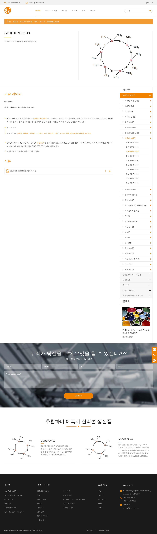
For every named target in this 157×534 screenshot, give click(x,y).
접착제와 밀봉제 (43, 491)
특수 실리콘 (129, 248)
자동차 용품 (41, 499)
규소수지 (125, 285)
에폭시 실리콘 (39, 21)
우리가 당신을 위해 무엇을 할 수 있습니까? (78, 353)
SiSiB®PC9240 (132, 178)
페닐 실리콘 (129, 227)
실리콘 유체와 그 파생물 (131, 275)
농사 (38, 495)
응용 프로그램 (51, 10)
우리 (83, 10)
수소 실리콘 (129, 200)
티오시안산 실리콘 (132, 259)
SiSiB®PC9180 (132, 169)
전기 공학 (40, 512)
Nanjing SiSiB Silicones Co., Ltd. (24, 530)
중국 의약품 (67, 495)
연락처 (93, 10)
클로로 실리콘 (130, 127)
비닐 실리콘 (129, 269)
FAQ (100, 503)
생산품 (38, 10)
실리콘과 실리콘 (26, 21)
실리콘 (127, 232)
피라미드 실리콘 (131, 221)
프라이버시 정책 (103, 530)
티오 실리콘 (129, 253)
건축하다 (40, 508)
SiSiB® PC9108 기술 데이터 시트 (21, 171)
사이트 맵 (89, 530)
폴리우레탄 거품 (69, 503)
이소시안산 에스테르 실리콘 (136, 205)
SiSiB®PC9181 (132, 174)
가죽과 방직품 (42, 516)
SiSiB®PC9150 (132, 165)
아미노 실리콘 (130, 117)
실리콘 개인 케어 (40, 118)
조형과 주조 (41, 520)
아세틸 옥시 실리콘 (132, 101)
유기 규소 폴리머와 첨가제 (132, 296)
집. (10, 21)
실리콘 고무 (127, 280)
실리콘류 (128, 243)
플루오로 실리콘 (131, 195)
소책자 (100, 508)
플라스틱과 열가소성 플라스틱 (74, 499)
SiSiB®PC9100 (132, 143)
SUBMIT (78, 396)
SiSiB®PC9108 (53, 21)
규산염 (127, 216)
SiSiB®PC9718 (132, 183)
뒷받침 (64, 10)
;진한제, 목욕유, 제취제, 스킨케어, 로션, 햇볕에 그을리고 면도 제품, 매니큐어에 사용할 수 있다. (54, 133)
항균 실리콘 (129, 122)
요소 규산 (128, 264)
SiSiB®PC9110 (132, 160)
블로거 (74, 10)
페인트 (39, 503)
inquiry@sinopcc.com (36, 2)
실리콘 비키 (102, 499)
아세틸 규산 (129, 106)
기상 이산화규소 (128, 290)
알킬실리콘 (129, 111)
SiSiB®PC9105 (132, 147)
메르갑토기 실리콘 (132, 211)
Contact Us (128, 485)
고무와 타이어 (68, 508)
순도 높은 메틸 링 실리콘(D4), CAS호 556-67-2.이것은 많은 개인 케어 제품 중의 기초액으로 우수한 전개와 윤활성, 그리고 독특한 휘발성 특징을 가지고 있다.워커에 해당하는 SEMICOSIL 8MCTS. (133, 450)
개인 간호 (66, 491)
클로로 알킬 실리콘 (132, 133)
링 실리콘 (40, 143)
